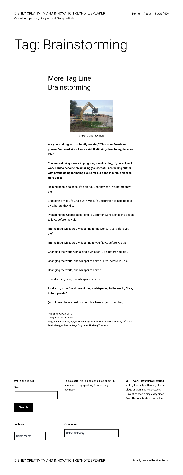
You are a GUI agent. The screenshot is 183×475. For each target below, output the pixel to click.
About (147, 13)
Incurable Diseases (111, 321)
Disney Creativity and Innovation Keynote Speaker (59, 13)
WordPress (162, 460)
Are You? (68, 317)
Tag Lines (83, 325)
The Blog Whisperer (99, 325)
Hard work (96, 321)
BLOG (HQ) (162, 13)
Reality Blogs (70, 325)
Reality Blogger (55, 325)
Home (136, 13)
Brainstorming (82, 321)
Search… (19, 387)
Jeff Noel (127, 321)
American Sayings (65, 321)
